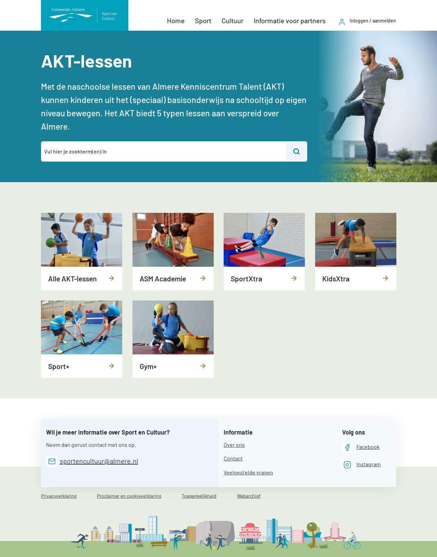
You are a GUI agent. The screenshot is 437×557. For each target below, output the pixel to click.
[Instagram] (361, 464)
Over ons (234, 444)
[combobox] (164, 151)
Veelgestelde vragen (248, 472)
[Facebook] (361, 447)
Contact (233, 458)
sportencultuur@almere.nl (99, 461)
